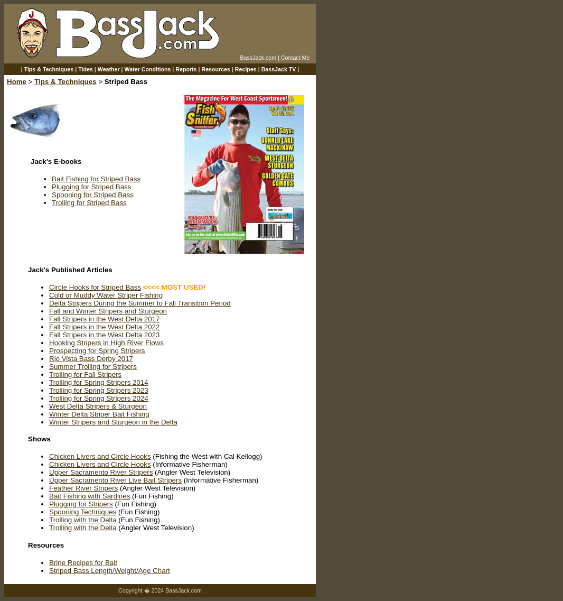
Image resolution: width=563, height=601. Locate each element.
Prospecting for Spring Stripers (97, 351)
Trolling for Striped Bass (89, 203)
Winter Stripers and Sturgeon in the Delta (113, 422)
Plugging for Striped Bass (91, 187)
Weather (109, 69)
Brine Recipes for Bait (83, 563)
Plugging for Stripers (81, 504)
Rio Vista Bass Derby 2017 (91, 359)
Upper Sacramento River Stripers (101, 472)
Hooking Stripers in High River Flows (106, 343)
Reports (185, 69)
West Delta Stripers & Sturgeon (98, 406)
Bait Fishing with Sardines (89, 496)
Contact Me (295, 57)
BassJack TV (278, 69)
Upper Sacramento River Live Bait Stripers (115, 480)
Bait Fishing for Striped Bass (96, 179)
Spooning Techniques (82, 512)
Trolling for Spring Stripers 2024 (98, 398)
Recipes (246, 69)
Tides (85, 69)
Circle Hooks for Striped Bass (95, 287)
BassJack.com (258, 57)
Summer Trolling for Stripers (93, 367)
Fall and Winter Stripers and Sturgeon (108, 311)
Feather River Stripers (83, 488)
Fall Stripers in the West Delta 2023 (104, 335)
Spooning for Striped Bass (93, 195)
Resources (215, 69)
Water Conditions (148, 69)
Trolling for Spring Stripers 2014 (98, 382)
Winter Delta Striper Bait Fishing (99, 414)
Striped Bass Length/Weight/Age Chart (109, 571)
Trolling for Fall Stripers (85, 374)
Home (16, 82)
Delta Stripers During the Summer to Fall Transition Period (140, 303)
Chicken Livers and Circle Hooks (100, 456)
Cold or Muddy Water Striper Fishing (106, 295)
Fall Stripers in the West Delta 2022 (104, 327)
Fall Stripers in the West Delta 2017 (104, 319)
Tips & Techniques (49, 69)
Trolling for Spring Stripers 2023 (98, 390)
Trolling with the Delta (83, 520)
